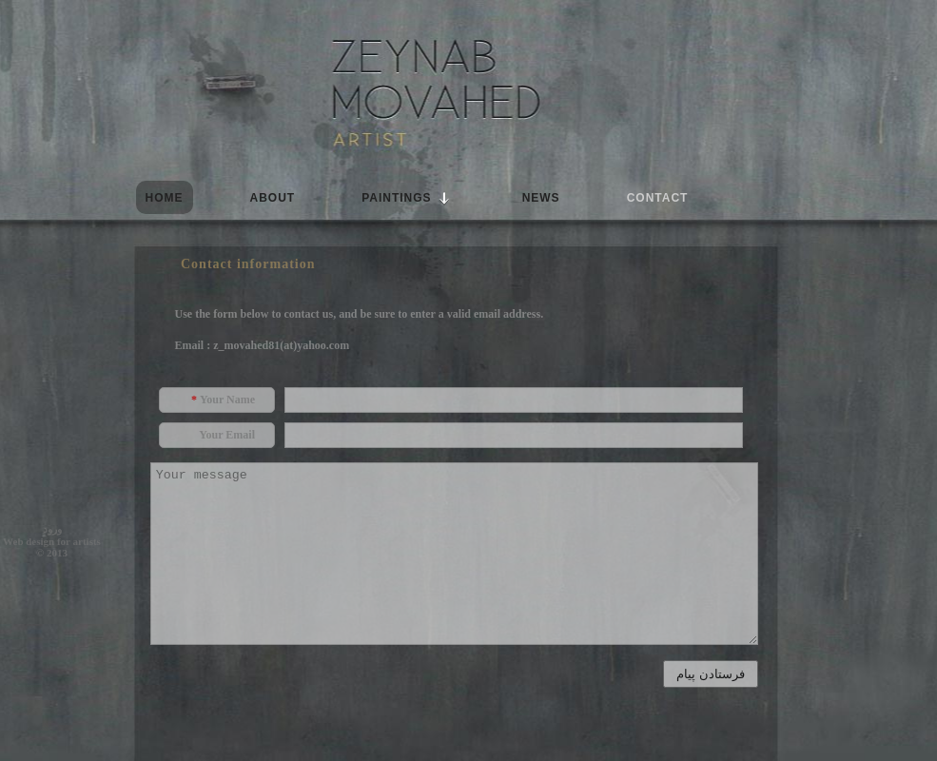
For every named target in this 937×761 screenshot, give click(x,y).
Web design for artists (52, 541)
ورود (52, 529)
